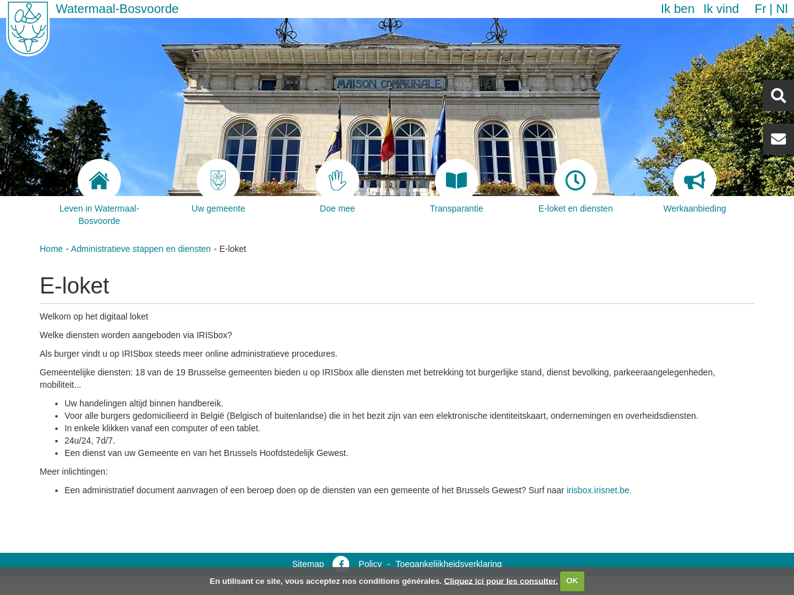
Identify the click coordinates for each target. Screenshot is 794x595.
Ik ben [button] (677, 9)
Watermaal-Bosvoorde (117, 9)
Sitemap (308, 564)
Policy (370, 564)
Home (51, 249)
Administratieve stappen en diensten (141, 249)
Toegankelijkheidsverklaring (449, 564)
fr (760, 9)
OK (572, 580)
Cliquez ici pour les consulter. (501, 580)
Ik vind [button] (721, 9)
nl (782, 9)
